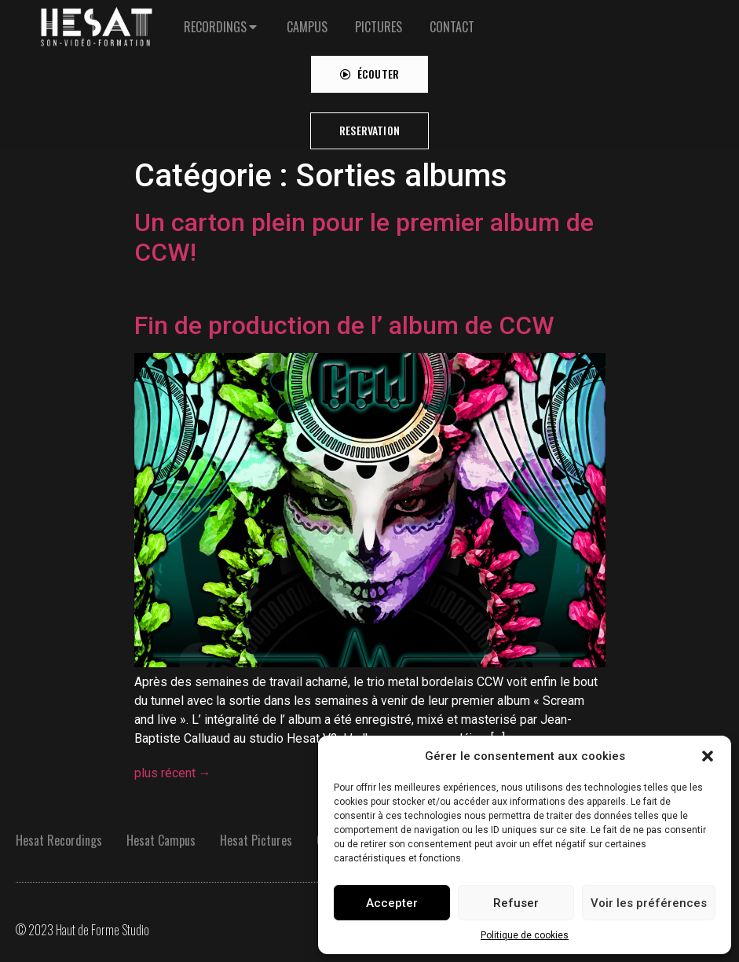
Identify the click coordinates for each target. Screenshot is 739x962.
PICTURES (378, 18)
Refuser (516, 903)
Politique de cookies (525, 935)
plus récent (172, 773)
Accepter (392, 903)
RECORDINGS (215, 18)
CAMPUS (307, 18)
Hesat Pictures (256, 840)
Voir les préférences (649, 903)
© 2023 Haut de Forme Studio (82, 929)
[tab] (221, 18)
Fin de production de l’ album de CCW (344, 325)
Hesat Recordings (59, 840)
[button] (707, 756)
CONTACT (452, 18)
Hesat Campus (161, 840)
